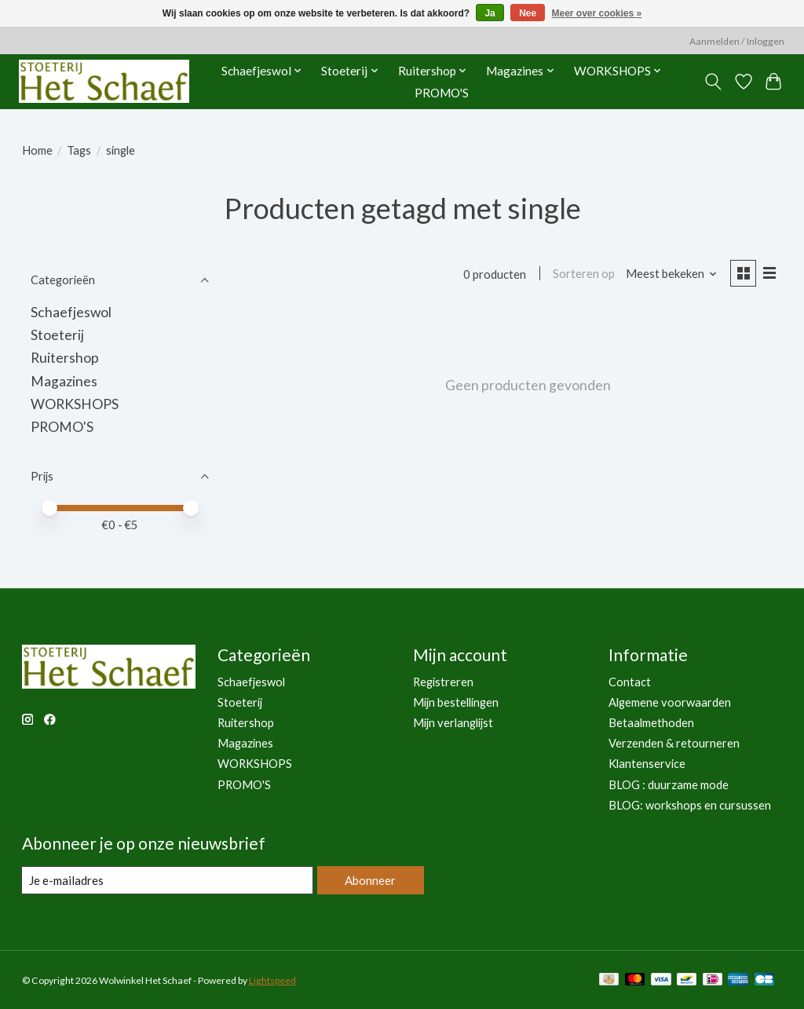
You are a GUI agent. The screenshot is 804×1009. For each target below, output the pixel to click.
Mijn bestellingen (456, 702)
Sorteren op (582, 274)
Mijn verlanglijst (453, 722)
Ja (489, 13)
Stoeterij (57, 335)
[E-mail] (167, 880)
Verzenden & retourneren (674, 743)
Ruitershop (65, 357)
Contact (629, 682)
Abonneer (369, 880)
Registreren (443, 682)
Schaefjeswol (71, 312)
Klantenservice (646, 763)
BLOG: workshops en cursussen (689, 805)
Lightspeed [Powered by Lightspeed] (272, 980)
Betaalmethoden (651, 722)
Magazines (64, 381)
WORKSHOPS (75, 404)
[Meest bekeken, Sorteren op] (669, 274)
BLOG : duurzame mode (668, 784)
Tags (79, 150)
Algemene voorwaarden (669, 702)
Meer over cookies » (597, 13)
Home (37, 150)
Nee (527, 13)
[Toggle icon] (712, 82)
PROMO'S (442, 93)
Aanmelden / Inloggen (736, 41)
